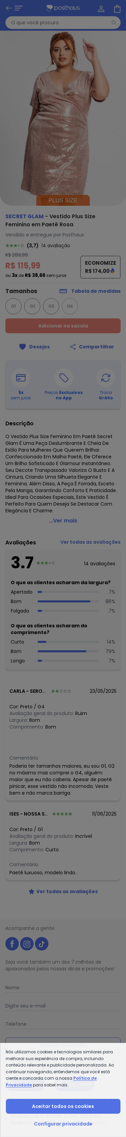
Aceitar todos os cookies (63, 1106)
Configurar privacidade (63, 1123)
